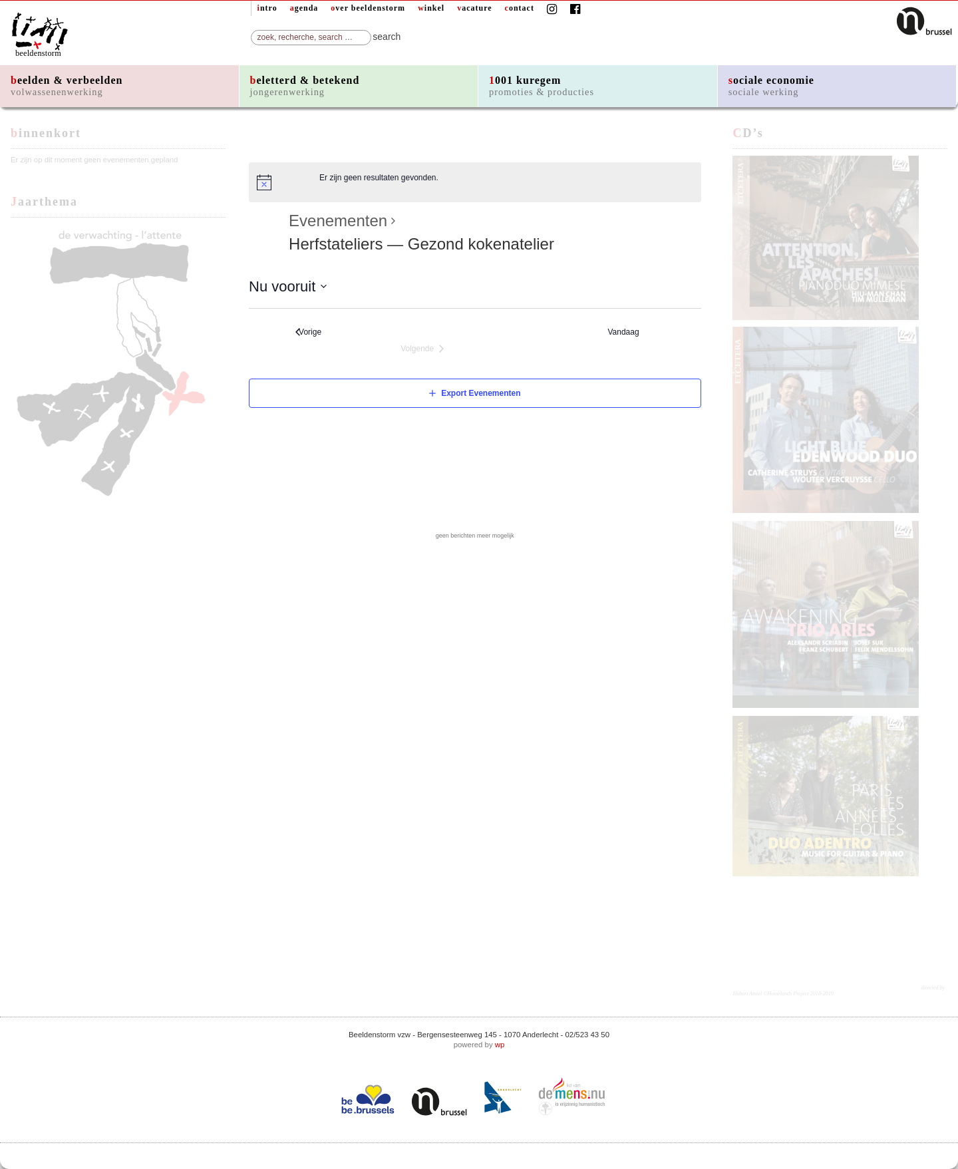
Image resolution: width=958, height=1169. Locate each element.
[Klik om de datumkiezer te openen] (288, 286)
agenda (304, 8)
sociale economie (771, 86)
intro (267, 8)
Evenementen (338, 221)
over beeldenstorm (368, 8)
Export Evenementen (480, 393)
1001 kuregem (541, 86)
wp (500, 1045)
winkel (431, 8)
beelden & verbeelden (66, 86)
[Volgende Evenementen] (422, 349)
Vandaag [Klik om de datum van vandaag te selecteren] (626, 332)
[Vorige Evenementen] (308, 332)
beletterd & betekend (305, 86)
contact (519, 8)
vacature (474, 8)
